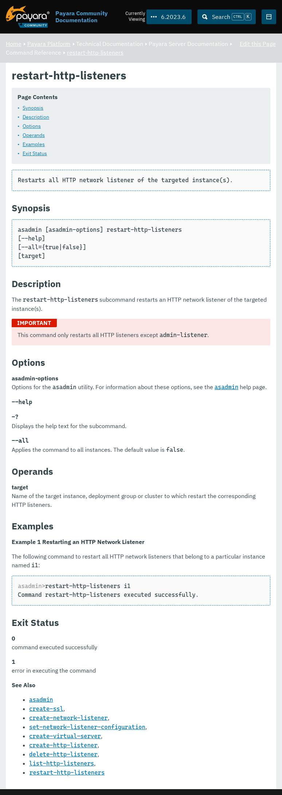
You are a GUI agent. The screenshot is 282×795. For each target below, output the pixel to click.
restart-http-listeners (95, 52)
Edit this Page (258, 43)
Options (32, 126)
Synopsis (33, 108)
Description (36, 117)
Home (13, 43)
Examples (34, 144)
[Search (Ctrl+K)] (226, 16)
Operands (34, 135)
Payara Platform (48, 43)
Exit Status (35, 153)
